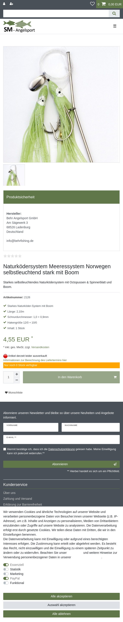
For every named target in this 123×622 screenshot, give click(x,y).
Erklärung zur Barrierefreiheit (22, 504)
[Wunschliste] (92, 4)
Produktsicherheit (20, 197)
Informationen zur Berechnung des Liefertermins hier (35, 360)
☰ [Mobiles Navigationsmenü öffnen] (115, 26)
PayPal (15, 578)
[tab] (61, 197)
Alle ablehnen (61, 614)
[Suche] (114, 13)
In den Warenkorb (87, 377)
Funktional (17, 583)
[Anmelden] (5, 4)
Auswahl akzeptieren (61, 605)
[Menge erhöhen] (17, 374)
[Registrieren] (12, 4)
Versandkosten (39, 347)
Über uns (9, 493)
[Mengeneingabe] (8, 377)
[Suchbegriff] (56, 13)
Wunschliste (13, 392)
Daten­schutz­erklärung (86, 557)
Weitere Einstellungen (18, 587)
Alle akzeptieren (61, 596)
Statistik (15, 569)
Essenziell (17, 564)
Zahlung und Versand (17, 498)
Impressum (74, 552)
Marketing (16, 574)
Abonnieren (84, 464)
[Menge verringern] (17, 380)
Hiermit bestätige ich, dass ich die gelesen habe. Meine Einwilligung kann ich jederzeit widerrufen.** (61, 451)
